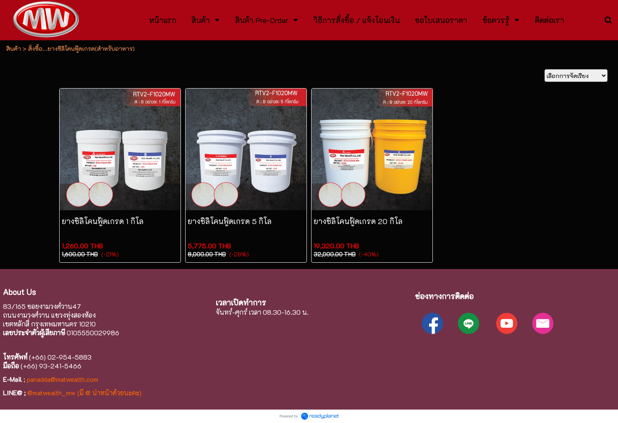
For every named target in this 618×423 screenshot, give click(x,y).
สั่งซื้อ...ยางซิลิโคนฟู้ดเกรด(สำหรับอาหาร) (81, 48)
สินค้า (13, 48)
